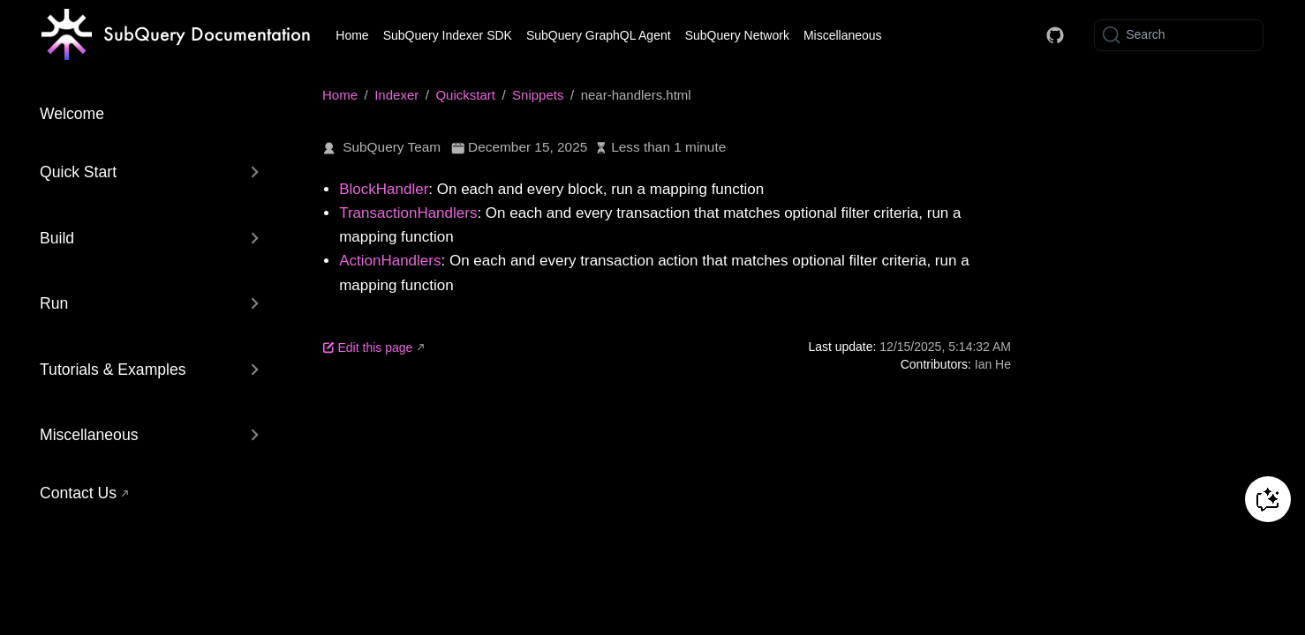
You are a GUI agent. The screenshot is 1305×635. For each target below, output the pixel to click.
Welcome (72, 114)
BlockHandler (383, 189)
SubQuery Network (737, 35)
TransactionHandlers (408, 213)
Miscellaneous (842, 35)
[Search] (1179, 35)
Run (54, 303)
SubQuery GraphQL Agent (598, 35)
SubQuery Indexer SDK (447, 35)
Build (57, 238)
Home (352, 35)
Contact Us (78, 493)
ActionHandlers (390, 260)
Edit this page (367, 347)
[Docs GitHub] (1055, 35)
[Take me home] (176, 35)
